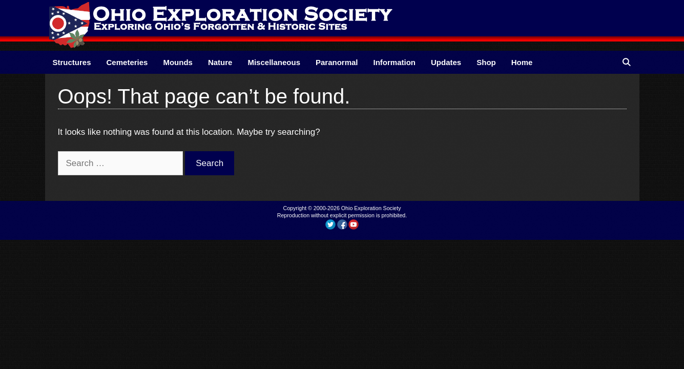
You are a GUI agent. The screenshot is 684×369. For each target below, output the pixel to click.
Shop (486, 62)
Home (522, 62)
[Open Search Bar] (626, 62)
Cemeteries (127, 62)
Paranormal (337, 62)
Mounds (178, 62)
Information (395, 62)
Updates (446, 62)
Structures (72, 62)
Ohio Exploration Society (371, 208)
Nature (220, 62)
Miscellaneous (273, 62)
